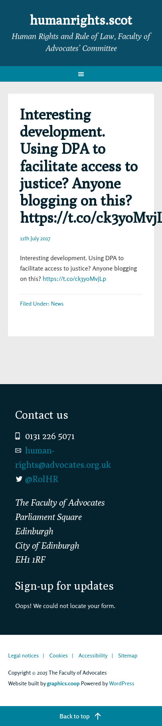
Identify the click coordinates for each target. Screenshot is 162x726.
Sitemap (127, 655)
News (57, 303)
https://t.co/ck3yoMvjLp (74, 279)
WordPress (121, 683)
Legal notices (23, 655)
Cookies (58, 655)
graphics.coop (63, 683)
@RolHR (41, 479)
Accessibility (93, 655)
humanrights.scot (81, 19)
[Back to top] (81, 716)
